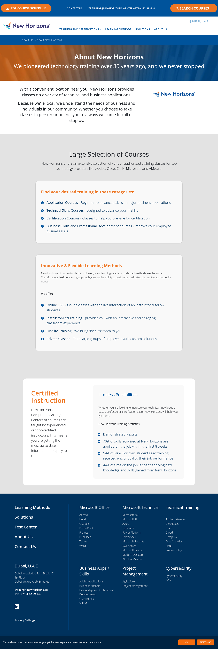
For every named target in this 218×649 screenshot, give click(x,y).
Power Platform (131, 532)
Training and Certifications (79, 29)
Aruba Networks (175, 519)
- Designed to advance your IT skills (92, 210)
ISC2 (168, 580)
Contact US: (75, 8)
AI (167, 515)
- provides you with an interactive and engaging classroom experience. (100, 320)
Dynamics (128, 528)
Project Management (134, 586)
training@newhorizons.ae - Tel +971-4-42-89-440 (122, 8)
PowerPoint (86, 528)
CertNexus (172, 524)
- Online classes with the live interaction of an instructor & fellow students (105, 307)
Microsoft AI (129, 519)
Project (83, 532)
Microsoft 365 (130, 515)
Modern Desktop (132, 555)
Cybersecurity (174, 576)
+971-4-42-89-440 (30, 594)
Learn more (95, 642)
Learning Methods (118, 29)
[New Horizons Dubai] (27, 26)
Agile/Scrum (129, 581)
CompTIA (171, 537)
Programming (174, 550)
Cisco (169, 528)
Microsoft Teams (132, 550)
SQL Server (129, 546)
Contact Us (25, 546)
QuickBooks (86, 599)
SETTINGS (206, 642)
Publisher (85, 537)
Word (82, 546)
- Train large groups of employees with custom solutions (101, 338)
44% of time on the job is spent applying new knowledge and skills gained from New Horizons (139, 467)
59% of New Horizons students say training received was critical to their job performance (138, 456)
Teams (83, 541)
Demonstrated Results (120, 434)
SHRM (83, 603)
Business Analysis (89, 586)
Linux (169, 546)
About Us (160, 29)
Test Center (26, 527)
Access (83, 515)
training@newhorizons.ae (31, 590)
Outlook (84, 524)
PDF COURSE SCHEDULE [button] (26, 8)
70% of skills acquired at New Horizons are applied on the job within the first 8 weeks (135, 444)
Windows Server (132, 559)
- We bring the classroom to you (83, 331)
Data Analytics (174, 541)
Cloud (169, 532)
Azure (125, 524)
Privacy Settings (25, 620)
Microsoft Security (133, 541)
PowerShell (129, 537)
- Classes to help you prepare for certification (98, 218)
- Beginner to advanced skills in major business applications (108, 202)
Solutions (143, 29)
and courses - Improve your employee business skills (108, 228)
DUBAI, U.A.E (199, 21)
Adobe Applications (91, 581)
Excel (82, 519)
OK (187, 642)
